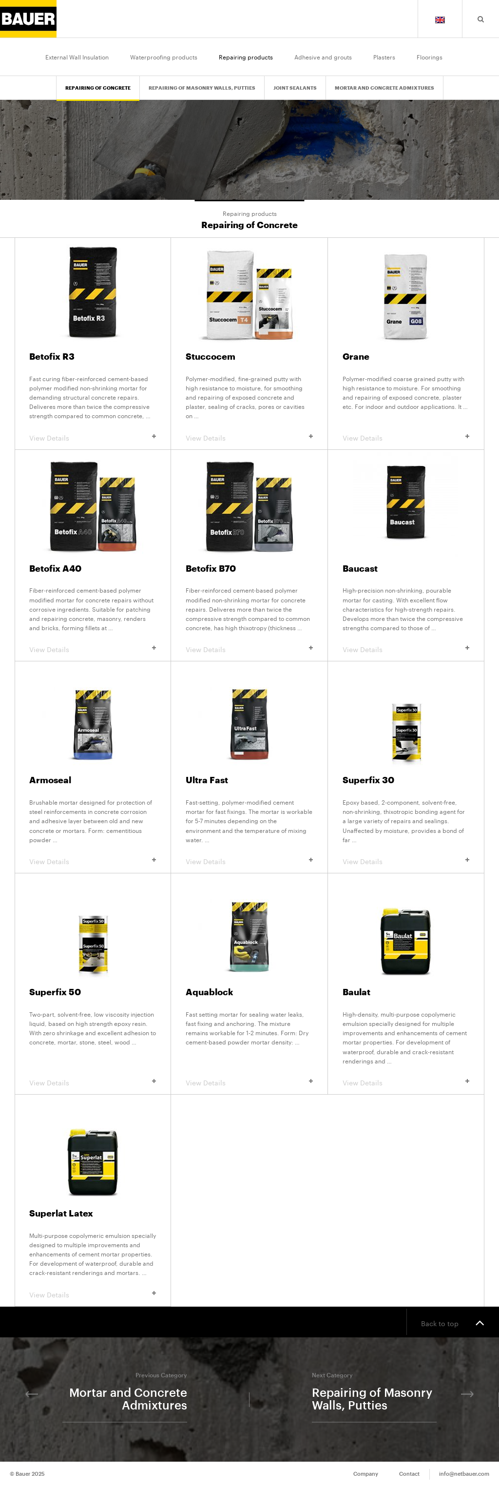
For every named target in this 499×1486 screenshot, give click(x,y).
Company (365, 1474)
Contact (409, 1474)
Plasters (384, 56)
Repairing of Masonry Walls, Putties (202, 88)
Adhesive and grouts (323, 56)
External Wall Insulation (77, 56)
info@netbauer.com (464, 1474)
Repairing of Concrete (98, 88)
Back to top (452, 1322)
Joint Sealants (295, 88)
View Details (92, 437)
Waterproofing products (163, 56)
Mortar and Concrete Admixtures (384, 88)
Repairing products (246, 56)
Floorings (429, 56)
